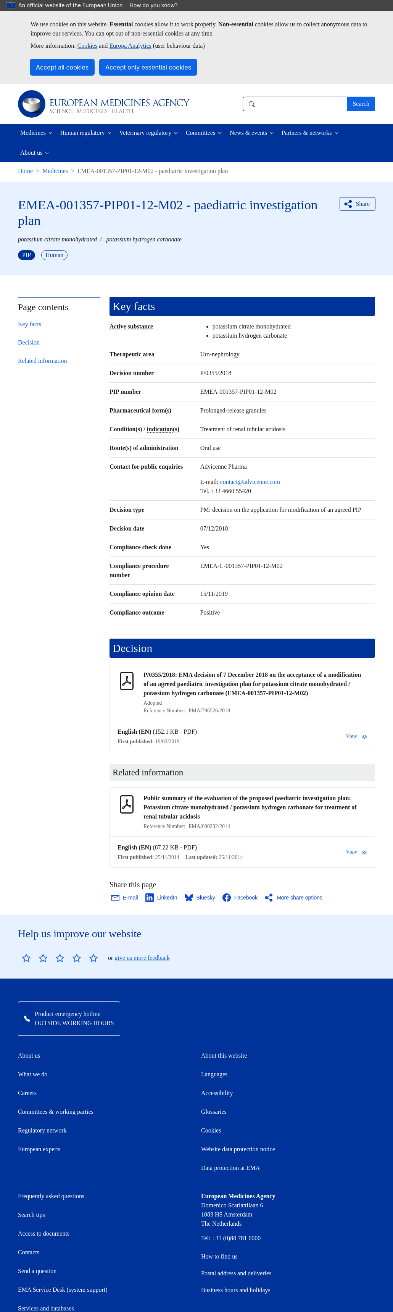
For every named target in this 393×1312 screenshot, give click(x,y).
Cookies (87, 45)
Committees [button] (200, 132)
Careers (27, 1093)
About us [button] (31, 152)
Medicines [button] (33, 132)
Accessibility (217, 1093)
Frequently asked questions (51, 1196)
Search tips (31, 1215)
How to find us (219, 1256)
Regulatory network (42, 1130)
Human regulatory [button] (82, 132)
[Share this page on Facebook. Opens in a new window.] (240, 897)
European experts (39, 1149)
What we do (32, 1074)
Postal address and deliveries (236, 1273)
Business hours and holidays (236, 1290)
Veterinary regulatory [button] (145, 132)
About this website (224, 1055)
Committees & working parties (55, 1111)
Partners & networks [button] (307, 132)
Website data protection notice (238, 1149)
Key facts (29, 324)
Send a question (37, 1271)
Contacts (28, 1252)
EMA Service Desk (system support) (63, 1289)
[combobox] (295, 104)
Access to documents (43, 1233)
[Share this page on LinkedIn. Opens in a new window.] (162, 897)
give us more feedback (141, 957)
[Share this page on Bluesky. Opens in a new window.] (200, 897)
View (356, 736)
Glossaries (214, 1111)
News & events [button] (248, 132)
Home (25, 171)
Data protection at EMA (230, 1168)
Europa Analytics (130, 45)
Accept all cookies (62, 67)
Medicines (55, 171)
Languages (214, 1074)
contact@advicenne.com (250, 482)
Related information (42, 361)
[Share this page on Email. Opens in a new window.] (125, 897)
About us (29, 1055)
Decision (29, 342)
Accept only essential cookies (148, 67)
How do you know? (157, 5)
